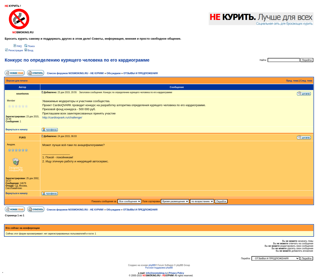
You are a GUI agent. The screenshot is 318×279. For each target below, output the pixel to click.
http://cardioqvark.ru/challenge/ (62, 117)
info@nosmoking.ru (156, 273)
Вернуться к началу (17, 129)
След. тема (306, 80)
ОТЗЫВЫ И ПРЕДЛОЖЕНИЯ (140, 73)
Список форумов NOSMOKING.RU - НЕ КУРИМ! (75, 73)
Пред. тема (292, 80)
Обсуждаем (114, 73)
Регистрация (14, 50)
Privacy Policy (176, 273)
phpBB (151, 265)
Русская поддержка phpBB (159, 267)
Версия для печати (17, 80)
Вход (28, 50)
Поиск (29, 46)
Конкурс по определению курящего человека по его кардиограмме (77, 60)
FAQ (17, 46)
